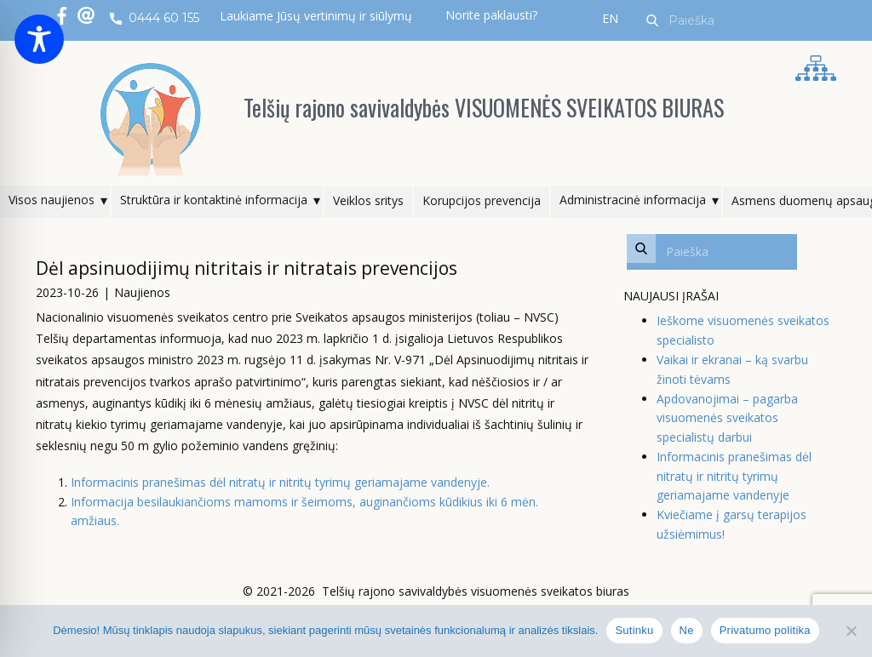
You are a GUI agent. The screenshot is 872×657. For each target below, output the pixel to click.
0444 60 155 (154, 18)
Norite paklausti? (491, 15)
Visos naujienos (52, 199)
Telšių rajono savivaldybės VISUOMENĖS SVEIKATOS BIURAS (484, 107)
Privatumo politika (765, 630)
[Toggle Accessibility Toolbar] (39, 39)
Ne (687, 630)
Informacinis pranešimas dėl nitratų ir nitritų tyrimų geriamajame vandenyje (734, 475)
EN (610, 18)
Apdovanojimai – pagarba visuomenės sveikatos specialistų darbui (727, 418)
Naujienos (142, 292)
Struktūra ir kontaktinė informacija (213, 199)
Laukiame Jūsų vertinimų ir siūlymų (316, 16)
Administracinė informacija (632, 199)
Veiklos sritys (368, 200)
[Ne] (850, 630)
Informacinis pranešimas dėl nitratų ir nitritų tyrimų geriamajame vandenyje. (280, 482)
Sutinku (634, 630)
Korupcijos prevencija (481, 200)
